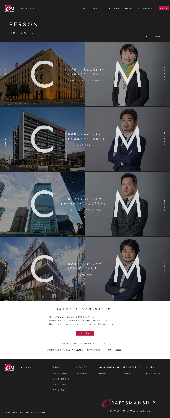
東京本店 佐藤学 (59, 390)
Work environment (121, 8)
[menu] (123, 8)
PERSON (82, 8)
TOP (148, 36)
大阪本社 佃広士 (59, 384)
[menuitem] (82, 8)
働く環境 (103, 374)
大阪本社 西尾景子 (60, 374)
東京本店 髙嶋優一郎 (61, 379)
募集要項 (127, 374)
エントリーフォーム (154, 374)
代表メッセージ (82, 374)
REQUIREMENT (146, 8)
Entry (85, 333)
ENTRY (163, 8)
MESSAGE (98, 8)
